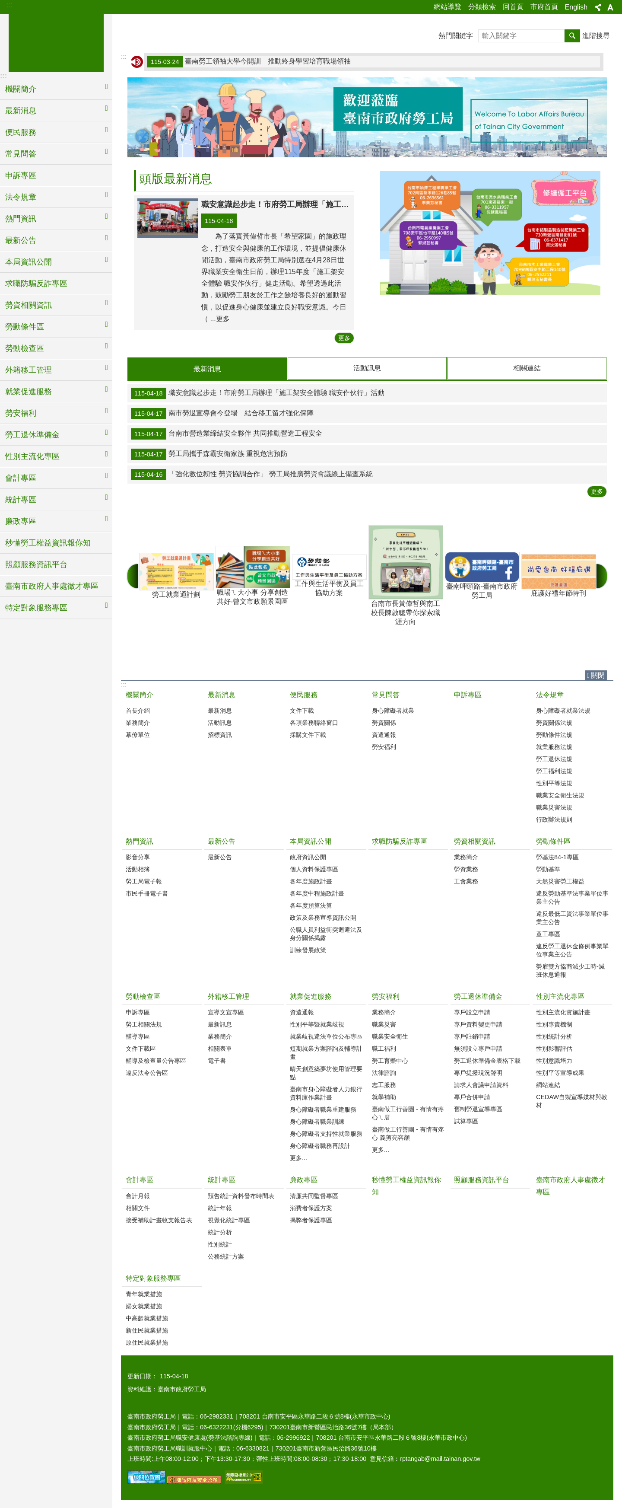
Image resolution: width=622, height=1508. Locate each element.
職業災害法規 (554, 806)
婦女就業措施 (144, 1305)
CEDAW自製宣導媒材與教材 (571, 1100)
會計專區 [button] (20, 478)
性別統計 (220, 1243)
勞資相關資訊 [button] (28, 305)
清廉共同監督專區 (314, 1195)
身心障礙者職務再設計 (320, 1145)
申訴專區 (20, 175)
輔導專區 (138, 1036)
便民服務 (303, 694)
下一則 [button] (602, 576)
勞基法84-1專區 (557, 856)
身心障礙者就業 (393, 710)
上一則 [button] (132, 576)
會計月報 (138, 1195)
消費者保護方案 (311, 1207)
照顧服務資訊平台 (36, 564)
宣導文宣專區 (226, 1011)
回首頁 (513, 6)
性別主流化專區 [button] (32, 456)
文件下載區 (141, 1048)
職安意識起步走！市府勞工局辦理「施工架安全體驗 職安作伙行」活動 (257, 393)
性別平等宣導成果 (560, 1072)
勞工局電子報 (144, 880)
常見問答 (386, 694)
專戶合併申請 (472, 1096)
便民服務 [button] (20, 132)
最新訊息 (220, 1023)
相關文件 (138, 1207)
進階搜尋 (596, 35)
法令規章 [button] (20, 197)
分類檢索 (482, 6)
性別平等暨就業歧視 (317, 1023)
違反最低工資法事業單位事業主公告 (572, 917)
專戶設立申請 (472, 1011)
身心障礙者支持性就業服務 (326, 1133)
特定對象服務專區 (153, 1278)
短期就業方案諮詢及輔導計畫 (326, 1052)
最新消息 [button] (20, 110)
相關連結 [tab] (527, 368)
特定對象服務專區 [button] (36, 607)
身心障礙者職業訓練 (317, 1121)
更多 (344, 338)
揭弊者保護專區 (311, 1219)
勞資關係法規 (554, 722)
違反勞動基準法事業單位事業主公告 (572, 897)
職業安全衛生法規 (560, 794)
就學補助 (384, 1096)
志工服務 (384, 1084)
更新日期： (142, 1375)
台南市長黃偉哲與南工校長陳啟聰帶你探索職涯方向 (405, 575)
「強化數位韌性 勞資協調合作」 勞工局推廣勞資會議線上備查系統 (252, 474)
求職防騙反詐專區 (36, 283)
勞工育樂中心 (390, 1060)
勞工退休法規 (554, 758)
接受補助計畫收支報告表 (159, 1219)
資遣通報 (384, 734)
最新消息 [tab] (207, 369)
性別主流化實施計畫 (563, 1011)
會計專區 (139, 1179)
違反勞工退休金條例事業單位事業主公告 (572, 949)
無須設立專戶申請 (478, 1048)
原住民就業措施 (147, 1342)
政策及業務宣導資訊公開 (323, 917)
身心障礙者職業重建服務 (323, 1109)
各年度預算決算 (311, 905)
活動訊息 (220, 722)
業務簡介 (138, 722)
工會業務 (466, 880)
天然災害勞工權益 (560, 880)
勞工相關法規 (144, 1023)
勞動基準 (548, 868)
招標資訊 (220, 734)
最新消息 (221, 694)
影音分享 (138, 856)
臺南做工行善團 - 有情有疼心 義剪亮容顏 (408, 1133)
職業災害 (384, 1023)
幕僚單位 (138, 734)
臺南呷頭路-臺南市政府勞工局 (482, 575)
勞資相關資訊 (474, 841)
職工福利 (384, 1048)
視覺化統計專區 (229, 1219)
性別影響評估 (554, 1048)
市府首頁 (544, 6)
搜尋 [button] (572, 35)
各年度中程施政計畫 (317, 892)
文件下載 (302, 710)
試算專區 (466, 1120)
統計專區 (221, 1179)
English (576, 7)
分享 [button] (598, 7)
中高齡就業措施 (147, 1317)
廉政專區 (303, 1179)
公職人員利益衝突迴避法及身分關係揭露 (326, 933)
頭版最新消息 (176, 178)
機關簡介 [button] (20, 89)
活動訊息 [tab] (367, 368)
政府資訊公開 (308, 856)
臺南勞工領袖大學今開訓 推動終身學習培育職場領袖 (249, 61)
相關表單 (220, 1048)
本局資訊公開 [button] (28, 262)
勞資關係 (384, 722)
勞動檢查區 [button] (24, 348)
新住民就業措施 (147, 1329)
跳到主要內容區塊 (4, 4)
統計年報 (220, 1207)
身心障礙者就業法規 (563, 710)
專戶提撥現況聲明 (478, 1072)
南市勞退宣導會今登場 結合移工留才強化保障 (222, 413)
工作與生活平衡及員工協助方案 (329, 575)
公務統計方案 (226, 1256)
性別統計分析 (554, 1036)
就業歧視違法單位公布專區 (326, 1036)
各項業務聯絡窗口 (314, 722)
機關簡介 (139, 694)
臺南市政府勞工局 (56, 42)
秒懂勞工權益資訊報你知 (48, 543)
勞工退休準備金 (478, 996)
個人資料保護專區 (314, 868)
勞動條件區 (553, 841)
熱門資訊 (139, 841)
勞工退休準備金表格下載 (487, 1060)
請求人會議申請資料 (481, 1084)
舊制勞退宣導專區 (478, 1108)
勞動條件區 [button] (24, 326)
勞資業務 (466, 868)
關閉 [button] (598, 675)
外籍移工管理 (228, 996)
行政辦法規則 (554, 819)
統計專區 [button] (20, 499)
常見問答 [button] (20, 154)
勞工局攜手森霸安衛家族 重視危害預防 (209, 453)
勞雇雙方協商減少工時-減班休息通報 (570, 970)
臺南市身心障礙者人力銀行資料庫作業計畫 (326, 1092)
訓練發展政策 (308, 949)
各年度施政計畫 (311, 880)
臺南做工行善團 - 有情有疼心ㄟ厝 (408, 1112)
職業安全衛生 (390, 1036)
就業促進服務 (310, 996)
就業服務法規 (554, 746)
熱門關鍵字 (455, 35)
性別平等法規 (554, 782)
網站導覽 (447, 6)
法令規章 (550, 694)
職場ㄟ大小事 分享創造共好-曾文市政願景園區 (252, 575)
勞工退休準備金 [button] (32, 434)
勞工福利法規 (554, 770)
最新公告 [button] (20, 240)
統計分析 (220, 1231)
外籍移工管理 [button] (28, 370)
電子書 (217, 1060)
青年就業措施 (144, 1293)
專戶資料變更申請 (478, 1023)
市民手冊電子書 (147, 892)
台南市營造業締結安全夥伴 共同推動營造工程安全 (226, 433)
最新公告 (221, 841)
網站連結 (548, 1084)
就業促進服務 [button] (28, 391)
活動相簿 (138, 868)
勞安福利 (384, 746)
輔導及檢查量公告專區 (156, 1060)
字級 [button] (610, 7)
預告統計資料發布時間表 (241, 1195)
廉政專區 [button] (20, 521)
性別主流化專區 (560, 996)
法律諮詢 (384, 1072)
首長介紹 (138, 710)
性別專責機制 (554, 1023)
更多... (298, 1157)
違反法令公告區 (147, 1072)
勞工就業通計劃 (176, 575)
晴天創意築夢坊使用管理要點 (326, 1072)
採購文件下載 (308, 734)
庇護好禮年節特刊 (558, 575)
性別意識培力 (554, 1060)
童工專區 (548, 933)
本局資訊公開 (310, 841)
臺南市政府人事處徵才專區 (51, 586)
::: (9, 5)
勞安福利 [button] (20, 413)
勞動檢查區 (143, 996)
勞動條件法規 (554, 734)
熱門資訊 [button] (20, 218)
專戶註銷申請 (472, 1036)
